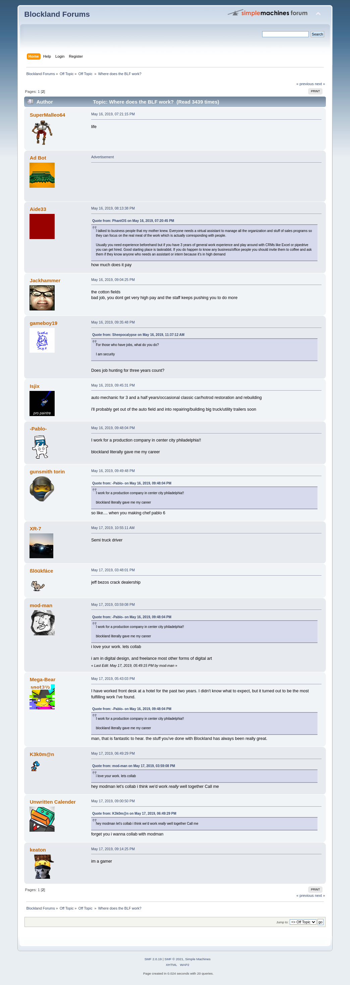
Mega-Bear (43, 679)
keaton (38, 850)
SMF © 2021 (174, 959)
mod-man (41, 605)
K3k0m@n (42, 754)
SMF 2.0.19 (153, 959)
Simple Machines (198, 959)
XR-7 (35, 528)
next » (320, 84)
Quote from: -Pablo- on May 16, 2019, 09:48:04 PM (131, 483)
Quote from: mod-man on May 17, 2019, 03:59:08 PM (133, 766)
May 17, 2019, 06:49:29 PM (113, 753)
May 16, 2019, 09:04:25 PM (113, 280)
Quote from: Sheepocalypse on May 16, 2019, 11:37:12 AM (138, 335)
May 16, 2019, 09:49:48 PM (113, 471)
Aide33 (38, 209)
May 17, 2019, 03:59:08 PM (113, 604)
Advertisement (102, 157)
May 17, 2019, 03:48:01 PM (113, 570)
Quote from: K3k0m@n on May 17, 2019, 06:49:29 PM (134, 813)
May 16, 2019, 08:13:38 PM (113, 208)
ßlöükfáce (41, 571)
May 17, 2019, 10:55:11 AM (113, 528)
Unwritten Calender (53, 802)
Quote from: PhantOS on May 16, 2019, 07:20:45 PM (133, 221)
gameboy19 (43, 323)
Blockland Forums (57, 14)
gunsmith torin (47, 471)
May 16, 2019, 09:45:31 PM (113, 385)
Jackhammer (45, 280)
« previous (305, 84)
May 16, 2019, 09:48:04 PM (113, 428)
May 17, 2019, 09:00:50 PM (113, 801)
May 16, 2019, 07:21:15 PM (113, 114)
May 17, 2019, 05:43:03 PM (113, 679)
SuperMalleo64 (47, 115)
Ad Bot (38, 158)
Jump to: (282, 922)
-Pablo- (38, 428)
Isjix (35, 386)
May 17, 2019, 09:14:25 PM (113, 849)
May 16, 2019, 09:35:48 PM (113, 322)
